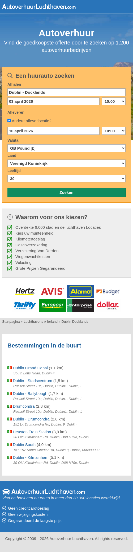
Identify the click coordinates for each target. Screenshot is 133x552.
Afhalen (14, 84)
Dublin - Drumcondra (28, 419)
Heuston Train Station (29, 432)
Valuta (12, 140)
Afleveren (15, 112)
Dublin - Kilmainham (27, 457)
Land (11, 155)
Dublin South (21, 444)
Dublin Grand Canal (27, 368)
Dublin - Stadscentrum (29, 380)
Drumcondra (21, 406)
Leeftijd (14, 171)
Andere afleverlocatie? (31, 120)
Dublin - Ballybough (27, 393)
